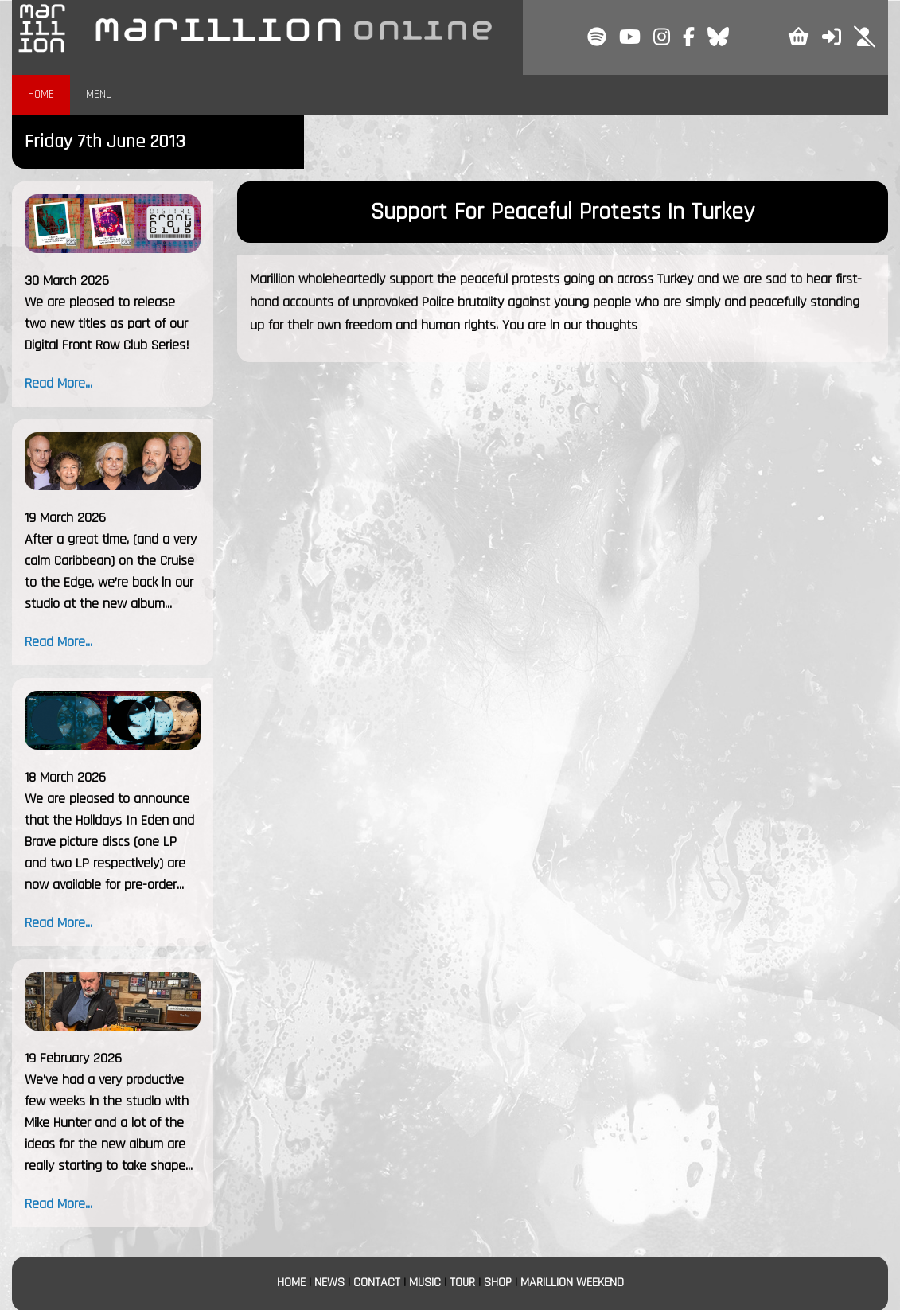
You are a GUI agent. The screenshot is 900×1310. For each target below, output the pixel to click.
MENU (99, 94)
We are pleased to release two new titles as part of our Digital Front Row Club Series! (107, 323)
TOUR (462, 1282)
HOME (41, 94)
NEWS (329, 1282)
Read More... (58, 383)
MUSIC (425, 1282)
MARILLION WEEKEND (572, 1282)
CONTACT (376, 1282)
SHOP (498, 1282)
